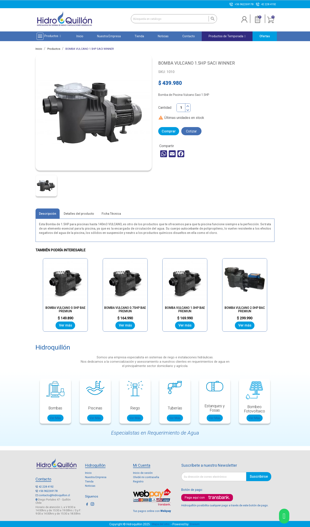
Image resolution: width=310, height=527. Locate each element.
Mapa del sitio (160, 523)
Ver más (65, 325)
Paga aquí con (195, 497)
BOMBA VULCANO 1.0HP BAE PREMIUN (185, 303)
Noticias (90, 485)
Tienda (89, 481)
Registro (138, 481)
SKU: (162, 72)
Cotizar (191, 131)
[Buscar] (174, 18)
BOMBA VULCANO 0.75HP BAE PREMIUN (125, 303)
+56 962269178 (244, 4)
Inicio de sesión (143, 472)
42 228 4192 (268, 4)
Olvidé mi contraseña (146, 477)
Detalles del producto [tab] (79, 214)
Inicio (88, 472)
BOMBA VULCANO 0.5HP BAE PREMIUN (65, 303)
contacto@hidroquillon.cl (54, 495)
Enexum (195, 523)
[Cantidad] (181, 108)
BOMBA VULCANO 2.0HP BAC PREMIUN (245, 303)
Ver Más (55, 418)
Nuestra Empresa (95, 477)
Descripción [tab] (47, 214)
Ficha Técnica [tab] (111, 214)
